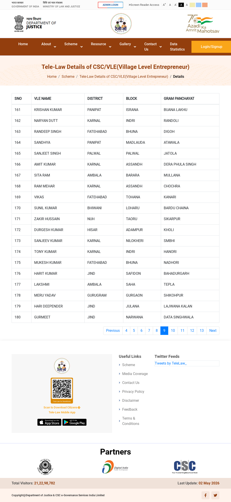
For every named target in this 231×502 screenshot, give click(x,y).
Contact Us (150, 46)
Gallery (125, 44)
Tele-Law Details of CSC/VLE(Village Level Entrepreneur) (124, 76)
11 (183, 330)
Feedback (129, 409)
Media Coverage (135, 374)
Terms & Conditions (130, 421)
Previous (113, 330)
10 (173, 330)
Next (212, 330)
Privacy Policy (133, 391)
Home (23, 44)
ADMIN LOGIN (110, 5)
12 (192, 330)
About (46, 44)
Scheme (71, 44)
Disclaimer (130, 400)
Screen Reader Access (144, 4)
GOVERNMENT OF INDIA (25, 4)
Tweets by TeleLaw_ (171, 363)
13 (202, 330)
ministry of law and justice (61, 4)
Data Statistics (177, 46)
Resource (98, 44)
